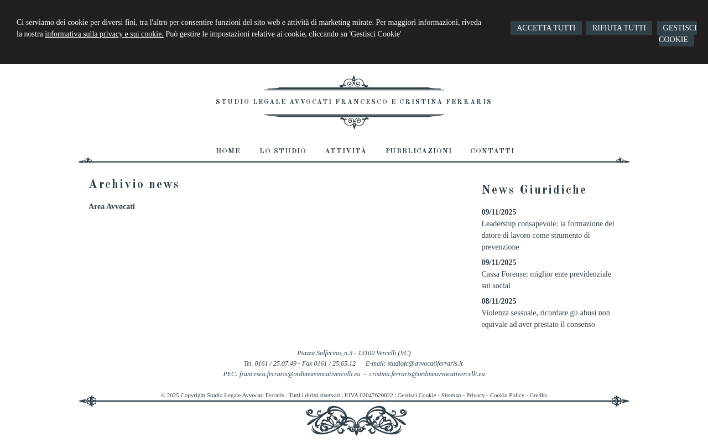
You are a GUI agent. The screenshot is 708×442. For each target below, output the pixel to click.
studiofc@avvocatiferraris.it (425, 363)
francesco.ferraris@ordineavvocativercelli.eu (300, 374)
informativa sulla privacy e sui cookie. (104, 34)
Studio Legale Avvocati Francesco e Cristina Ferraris (354, 102)
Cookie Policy (507, 395)
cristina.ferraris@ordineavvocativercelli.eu (427, 374)
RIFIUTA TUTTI (619, 28)
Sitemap (451, 395)
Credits (539, 395)
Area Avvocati (111, 206)
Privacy (475, 395)
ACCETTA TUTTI (546, 28)
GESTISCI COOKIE (678, 34)
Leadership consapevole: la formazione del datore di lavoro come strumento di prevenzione (547, 235)
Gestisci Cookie (417, 395)
